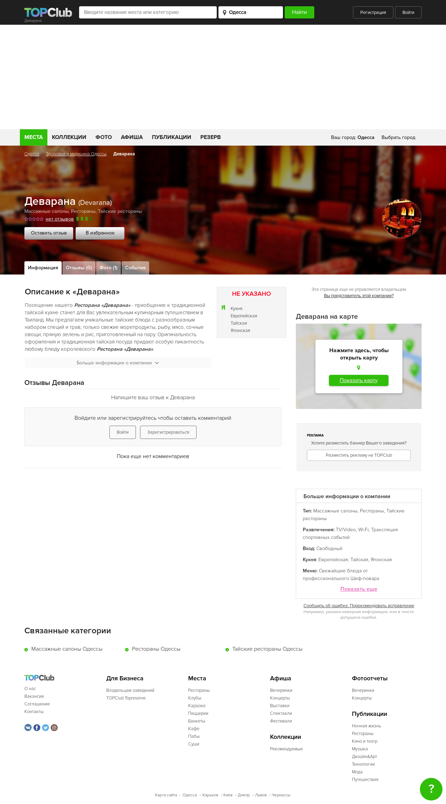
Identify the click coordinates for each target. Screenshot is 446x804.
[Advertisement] (223, 77)
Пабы (194, 736)
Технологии (363, 764)
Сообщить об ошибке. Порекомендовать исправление (358, 606)
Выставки (280, 706)
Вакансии (34, 696)
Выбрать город (398, 137)
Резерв (210, 137)
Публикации (171, 137)
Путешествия (365, 779)
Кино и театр (364, 741)
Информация (43, 268)
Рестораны (83, 211)
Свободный (329, 548)
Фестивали (281, 721)
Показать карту (359, 380)
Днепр (244, 795)
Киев (227, 795)
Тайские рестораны (120, 211)
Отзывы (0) (79, 268)
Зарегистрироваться (168, 432)
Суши (193, 744)
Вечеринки (281, 690)
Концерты (280, 698)
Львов (261, 795)
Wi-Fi (363, 530)
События (135, 268)
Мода (357, 772)
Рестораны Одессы (156, 648)
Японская (240, 330)
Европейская (244, 316)
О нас (30, 688)
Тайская (239, 323)
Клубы (194, 698)
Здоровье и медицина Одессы (76, 154)
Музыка (360, 749)
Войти (408, 12)
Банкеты (196, 721)
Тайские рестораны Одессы (267, 648)
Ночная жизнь (366, 726)
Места (33, 137)
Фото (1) (108, 268)
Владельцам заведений (130, 690)
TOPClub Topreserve (126, 698)
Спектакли (281, 713)
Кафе (193, 729)
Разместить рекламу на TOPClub (359, 455)
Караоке (197, 706)
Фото (103, 137)
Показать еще (358, 589)
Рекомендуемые (286, 749)
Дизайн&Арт (364, 756)
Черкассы (281, 795)
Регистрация (373, 12)
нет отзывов (60, 219)
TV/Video (346, 530)
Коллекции (69, 137)
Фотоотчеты (370, 678)
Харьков (210, 795)
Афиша (132, 137)
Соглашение (37, 704)
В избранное (100, 233)
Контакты (34, 711)
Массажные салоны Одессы (66, 648)
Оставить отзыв (49, 233)
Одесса (31, 154)
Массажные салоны (46, 211)
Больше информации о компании (118, 363)
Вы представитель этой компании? (359, 296)
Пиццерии (198, 713)
